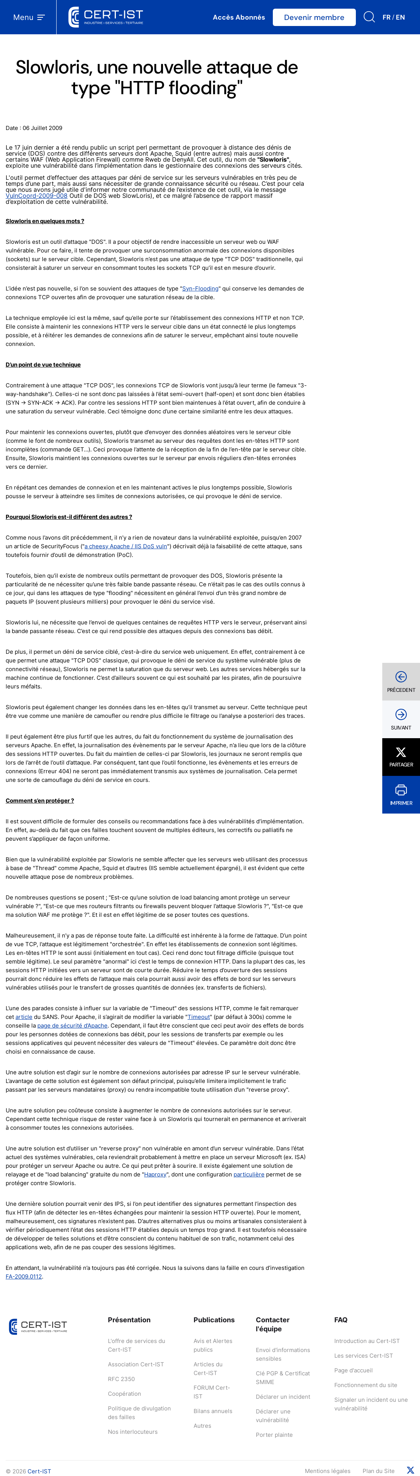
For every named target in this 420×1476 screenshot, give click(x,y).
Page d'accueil (353, 1370)
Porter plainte (274, 1434)
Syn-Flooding (200, 288)
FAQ (341, 1320)
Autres (202, 1425)
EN (400, 17)
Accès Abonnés (239, 17)
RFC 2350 (121, 1379)
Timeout (199, 1016)
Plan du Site (379, 1470)
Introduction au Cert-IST (367, 1340)
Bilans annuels (213, 1411)
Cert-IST (39, 1471)
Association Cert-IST (136, 1364)
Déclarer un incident (283, 1396)
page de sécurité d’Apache (72, 1025)
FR (387, 17)
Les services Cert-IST (363, 1355)
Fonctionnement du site (365, 1385)
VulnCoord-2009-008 (37, 195)
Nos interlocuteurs (133, 1431)
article (23, 1016)
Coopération (124, 1393)
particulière (249, 1174)
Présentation (129, 1320)
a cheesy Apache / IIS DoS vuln (126, 546)
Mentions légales (328, 1470)
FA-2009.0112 (24, 1276)
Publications (214, 1320)
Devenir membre (314, 17)
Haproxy (155, 1174)
